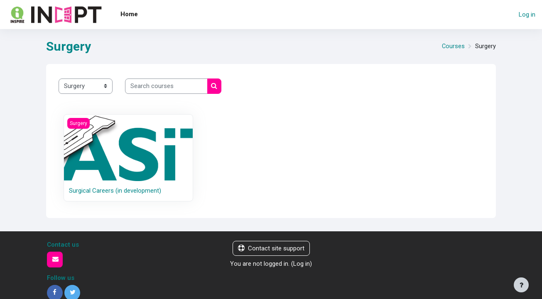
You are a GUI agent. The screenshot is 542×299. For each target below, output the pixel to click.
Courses (453, 46)
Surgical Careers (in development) (115, 190)
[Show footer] (521, 284)
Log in (527, 14)
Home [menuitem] (129, 14)
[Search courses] (166, 86)
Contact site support (271, 248)
